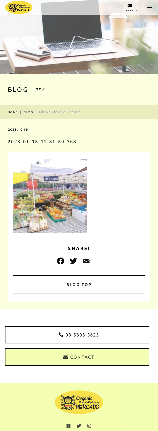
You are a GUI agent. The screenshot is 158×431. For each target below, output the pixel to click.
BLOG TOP (79, 284)
